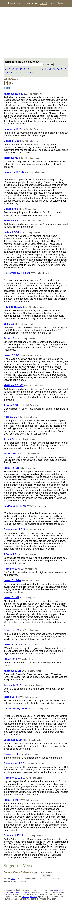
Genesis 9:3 (11, 208)
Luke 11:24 (10, 644)
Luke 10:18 (10, 659)
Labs (52, 3)
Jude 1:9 (9, 338)
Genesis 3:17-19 (13, 835)
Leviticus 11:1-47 (14, 172)
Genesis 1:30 (12, 140)
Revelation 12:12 (14, 763)
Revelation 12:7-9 (14, 529)
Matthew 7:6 (11, 157)
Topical (43, 3)
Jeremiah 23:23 (13, 685)
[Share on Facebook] (8, 88)
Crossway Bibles (29, 897)
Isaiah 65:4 (10, 696)
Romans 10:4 (12, 568)
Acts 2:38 (9, 439)
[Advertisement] (36, 32)
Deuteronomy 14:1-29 (17, 273)
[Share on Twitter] (5, 88)
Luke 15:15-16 (12, 580)
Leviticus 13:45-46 (15, 506)
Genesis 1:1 (11, 754)
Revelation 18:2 (13, 306)
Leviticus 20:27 (13, 739)
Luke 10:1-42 (11, 597)
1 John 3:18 (11, 405)
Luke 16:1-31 (11, 467)
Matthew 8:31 (12, 220)
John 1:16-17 (12, 453)
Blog (60, 3)
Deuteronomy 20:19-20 (17, 708)
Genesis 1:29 (12, 630)
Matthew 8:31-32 (14, 385)
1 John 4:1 (10, 554)
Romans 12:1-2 (13, 777)
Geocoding (31, 3)
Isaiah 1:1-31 (11, 232)
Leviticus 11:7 (12, 129)
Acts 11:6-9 (10, 416)
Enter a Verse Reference (28, 872)
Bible (13, 879)
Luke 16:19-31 (12, 355)
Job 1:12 (9, 323)
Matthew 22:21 (12, 670)
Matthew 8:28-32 (14, 93)
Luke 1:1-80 (11, 799)
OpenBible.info (14, 3)
